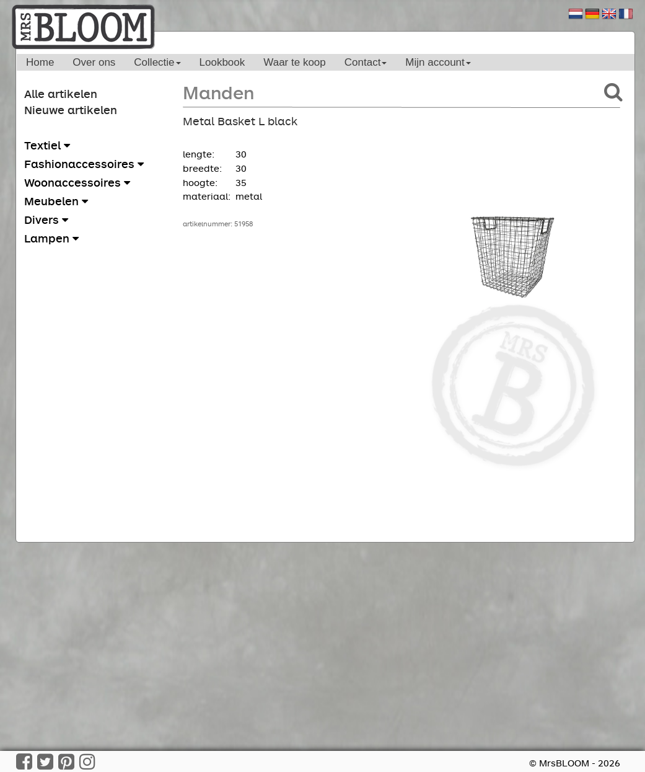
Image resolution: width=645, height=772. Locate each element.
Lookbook (222, 62)
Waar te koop (294, 62)
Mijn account (437, 62)
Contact (365, 62)
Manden (218, 92)
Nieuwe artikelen (70, 110)
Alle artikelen (60, 93)
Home (40, 62)
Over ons (93, 62)
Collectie (157, 62)
